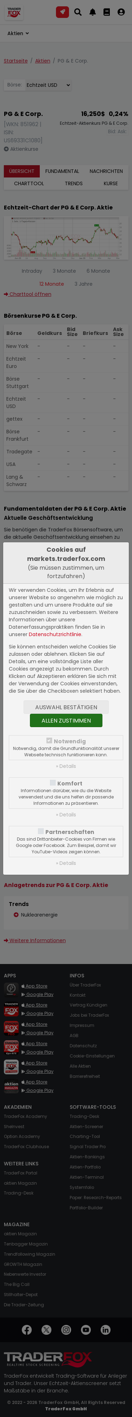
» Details (66, 766)
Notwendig (70, 741)
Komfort (69, 783)
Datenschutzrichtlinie (55, 634)
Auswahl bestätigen (66, 707)
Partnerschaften (69, 832)
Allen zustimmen (66, 721)
